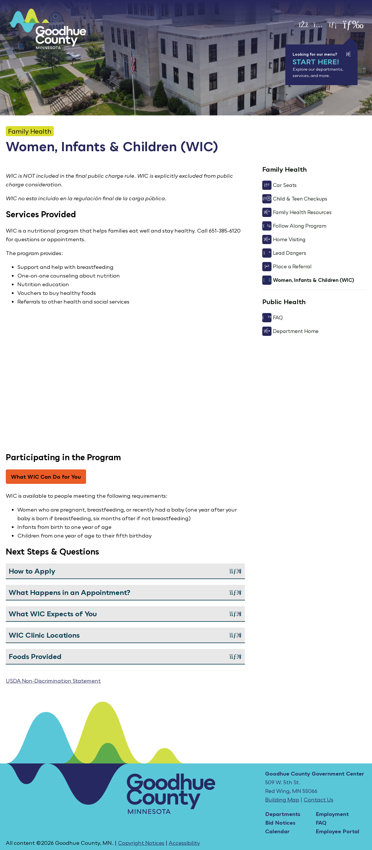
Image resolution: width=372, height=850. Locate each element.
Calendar (277, 831)
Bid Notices (280, 822)
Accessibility (184, 843)
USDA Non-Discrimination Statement (53, 680)
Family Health (29, 131)
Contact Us (318, 799)
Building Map (282, 799)
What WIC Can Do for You (46, 476)
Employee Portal (337, 831)
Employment (332, 814)
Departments (282, 814)
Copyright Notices (141, 843)
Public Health (284, 302)
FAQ (321, 822)
